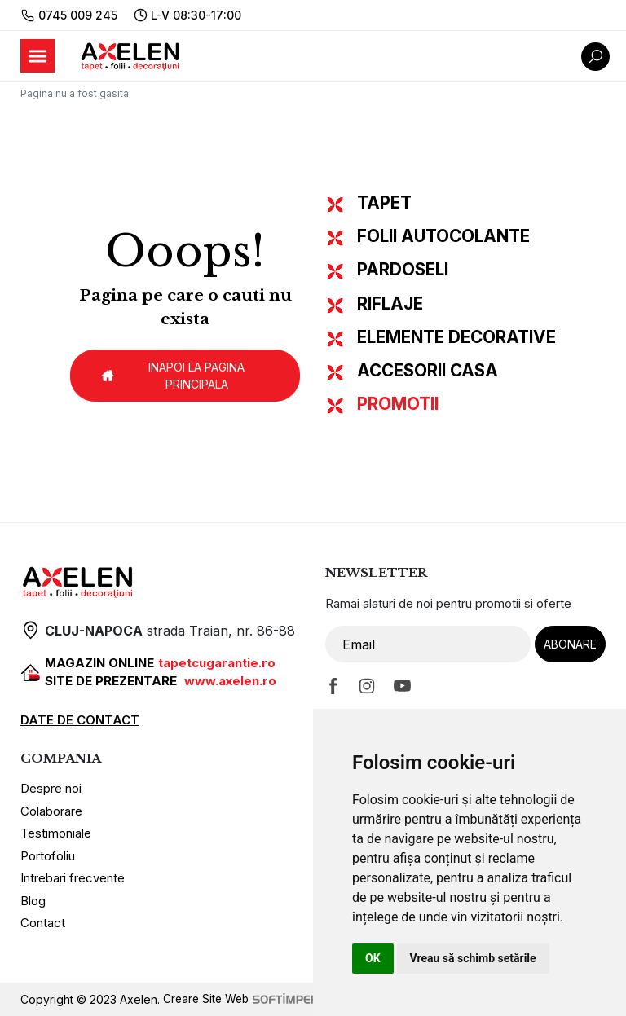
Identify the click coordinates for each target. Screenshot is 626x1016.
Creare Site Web (246, 999)
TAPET (384, 202)
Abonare (570, 644)
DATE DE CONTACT (79, 720)
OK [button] (373, 958)
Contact (42, 922)
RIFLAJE (390, 303)
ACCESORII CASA (427, 370)
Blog (33, 900)
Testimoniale (55, 833)
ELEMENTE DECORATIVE (456, 337)
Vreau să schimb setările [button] (473, 958)
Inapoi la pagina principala (172, 375)
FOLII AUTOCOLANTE (443, 236)
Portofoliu (47, 856)
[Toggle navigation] (37, 56)
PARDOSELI (402, 269)
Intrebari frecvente (72, 878)
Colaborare (51, 811)
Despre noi (51, 788)
